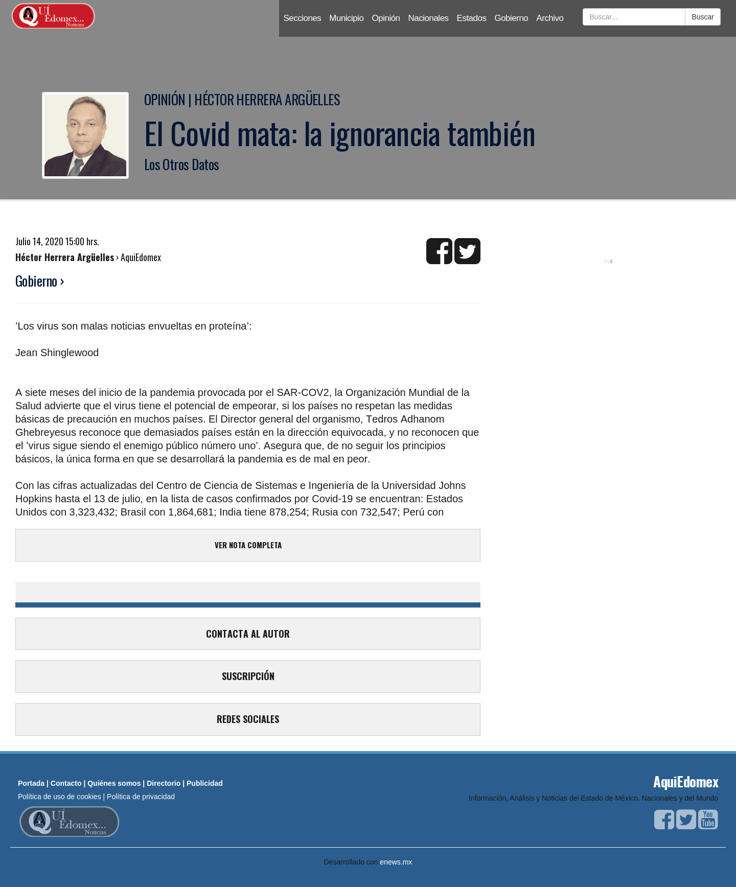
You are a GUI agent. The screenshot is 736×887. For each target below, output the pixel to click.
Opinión (386, 18)
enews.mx (396, 862)
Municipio (346, 18)
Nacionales (428, 18)
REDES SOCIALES (248, 719)
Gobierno (511, 18)
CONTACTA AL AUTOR (248, 633)
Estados (472, 18)
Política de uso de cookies (59, 796)
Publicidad (205, 783)
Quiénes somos (114, 783)
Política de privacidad (141, 796)
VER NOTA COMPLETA (248, 544)
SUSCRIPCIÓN (248, 676)
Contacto (66, 783)
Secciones (302, 18)
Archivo (549, 18)
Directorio (163, 783)
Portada (31, 783)
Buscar (703, 17)
